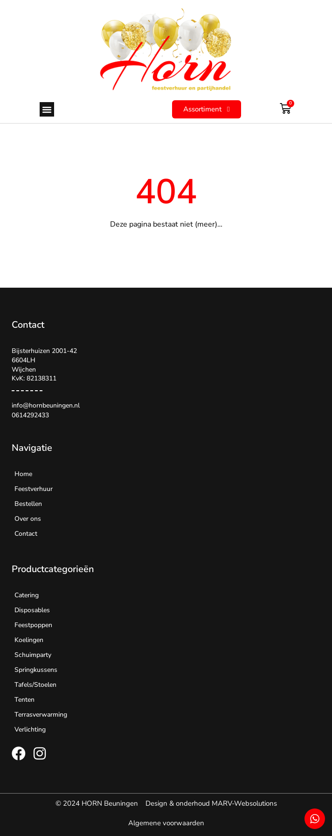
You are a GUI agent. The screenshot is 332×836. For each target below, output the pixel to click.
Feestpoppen (33, 625)
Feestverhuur (33, 488)
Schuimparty (32, 654)
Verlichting (30, 729)
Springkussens (35, 669)
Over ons (27, 518)
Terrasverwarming (40, 714)
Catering (26, 595)
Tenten (24, 699)
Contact (25, 533)
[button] (47, 109)
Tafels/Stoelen (35, 684)
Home (23, 474)
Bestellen (28, 503)
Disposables (32, 610)
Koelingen (28, 640)
